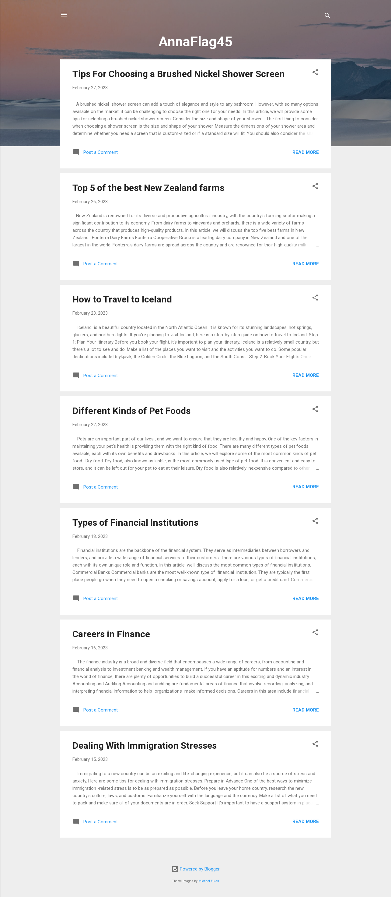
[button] (315, 73)
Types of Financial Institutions (135, 522)
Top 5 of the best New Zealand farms (148, 187)
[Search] (327, 16)
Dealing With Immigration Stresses (144, 745)
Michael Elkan (208, 881)
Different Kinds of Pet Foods (131, 410)
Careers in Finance (111, 634)
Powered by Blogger (195, 869)
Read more (305, 152)
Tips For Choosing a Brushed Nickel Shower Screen (178, 74)
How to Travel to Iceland (122, 299)
